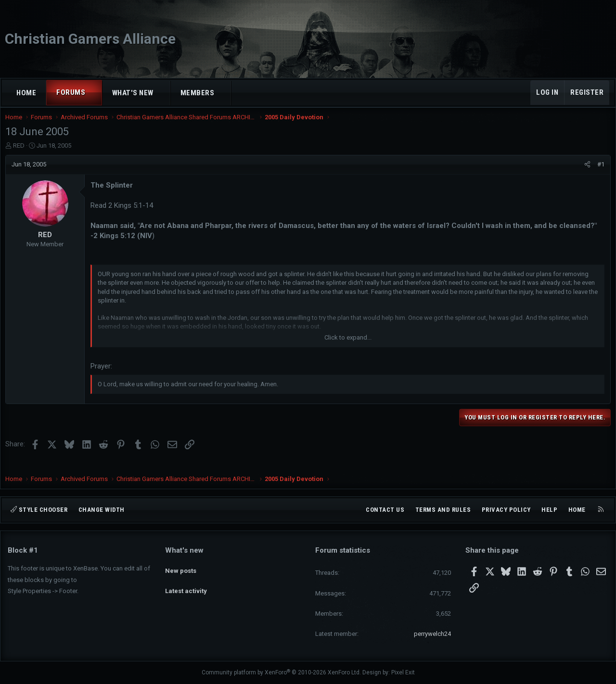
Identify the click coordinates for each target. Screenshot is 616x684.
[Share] (584, 174)
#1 (598, 173)
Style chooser (39, 509)
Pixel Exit (403, 672)
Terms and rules (443, 509)
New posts (180, 566)
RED (21, 155)
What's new (133, 93)
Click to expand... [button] (348, 347)
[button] (94, 92)
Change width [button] (101, 509)
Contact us (385, 509)
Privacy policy (506, 509)
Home (26, 93)
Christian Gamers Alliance (90, 38)
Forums (70, 92)
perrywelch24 (432, 633)
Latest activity (186, 584)
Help (549, 509)
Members (197, 93)
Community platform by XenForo (281, 672)
